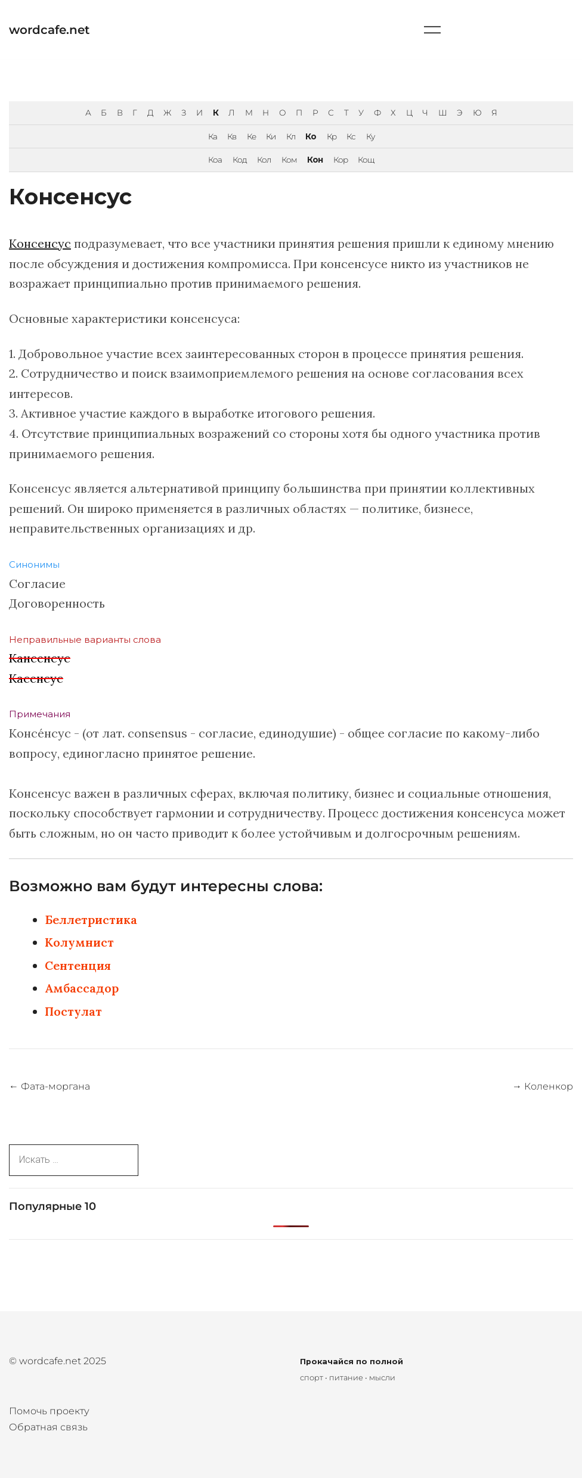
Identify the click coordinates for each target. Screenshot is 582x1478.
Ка (212, 136)
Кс (350, 136)
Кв (231, 136)
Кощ (366, 159)
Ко (310, 136)
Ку (370, 136)
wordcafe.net (49, 30)
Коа (215, 159)
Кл (290, 136)
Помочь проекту (49, 1411)
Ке (251, 136)
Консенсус (40, 243)
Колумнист (79, 942)
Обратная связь (48, 1427)
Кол (264, 159)
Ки (270, 136)
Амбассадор (82, 988)
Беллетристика (91, 919)
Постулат (73, 1011)
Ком (289, 159)
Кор (340, 159)
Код (240, 159)
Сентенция (78, 965)
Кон (315, 159)
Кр (331, 136)
